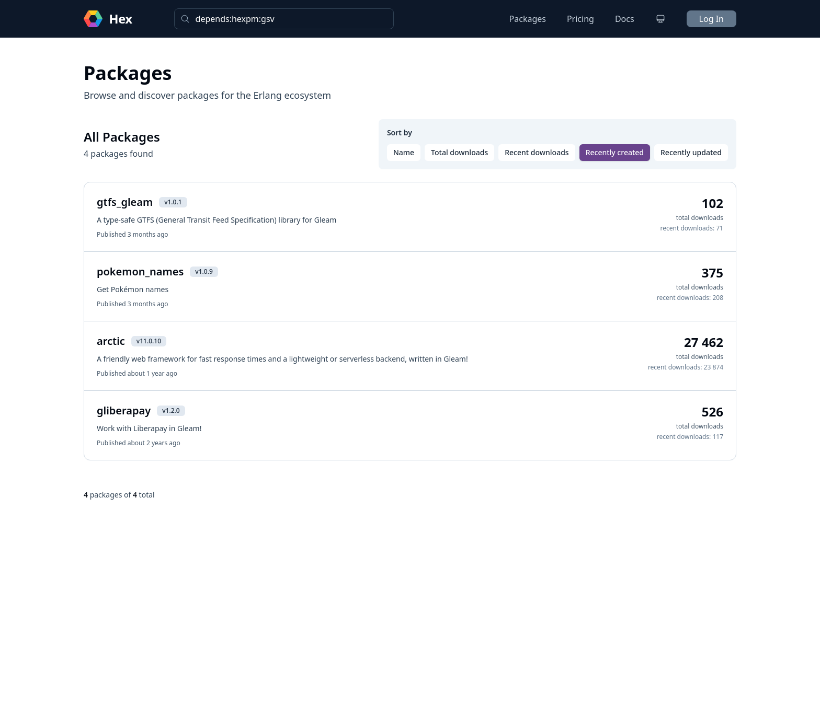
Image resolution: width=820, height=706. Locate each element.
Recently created (615, 152)
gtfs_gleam (125, 202)
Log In (711, 19)
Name (403, 152)
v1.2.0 (170, 410)
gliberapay (124, 410)
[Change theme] (660, 19)
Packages (527, 19)
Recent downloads (536, 152)
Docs (624, 19)
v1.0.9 (203, 271)
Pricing (580, 19)
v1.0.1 (172, 202)
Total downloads (459, 152)
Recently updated (691, 152)
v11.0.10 (148, 341)
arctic (111, 341)
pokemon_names (140, 271)
